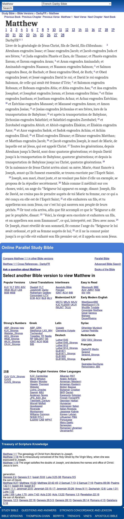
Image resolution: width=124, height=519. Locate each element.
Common (44, 414)
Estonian (76, 395)
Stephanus (35, 330)
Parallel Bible (102, 258)
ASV (23, 287)
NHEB (33, 417)
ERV (17, 287)
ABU (41, 392)
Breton (63, 387)
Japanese (65, 411)
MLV (49, 298)
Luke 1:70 (21, 494)
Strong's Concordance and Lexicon (86, 510)
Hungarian (65, 403)
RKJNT (60, 307)
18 (106, 30)
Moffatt (42, 403)
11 (60, 30)
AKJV (13, 290)
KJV (6, 287)
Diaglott (34, 287)
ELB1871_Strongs (65, 353)
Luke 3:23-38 (53, 477)
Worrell (34, 403)
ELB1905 (61, 356)
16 (93, 30)
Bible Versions (25, 13)
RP (31, 339)
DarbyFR (41, 13)
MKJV (67, 302)
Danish (69, 392)
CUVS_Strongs (12, 382)
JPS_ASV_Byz (38, 398)
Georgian (65, 400)
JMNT (90, 290)
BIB (71, 293)
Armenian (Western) (70, 381)
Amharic (72, 379)
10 (54, 30)
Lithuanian (65, 417)
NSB (97, 290)
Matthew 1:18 (10, 457)
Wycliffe (86, 307)
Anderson (35, 395)
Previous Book (12, 17)
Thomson (44, 384)
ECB (32, 298)
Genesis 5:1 (24, 477)
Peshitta (94, 330)
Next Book (109, 17)
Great (85, 313)
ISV (83, 293)
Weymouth (87, 287)
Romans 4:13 (97, 500)
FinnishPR (74, 398)
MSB (12, 293)
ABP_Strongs (11, 328)
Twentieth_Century (40, 400)
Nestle (48, 336)
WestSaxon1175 (90, 305)
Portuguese (66, 420)
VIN (88, 293)
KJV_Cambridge (39, 376)
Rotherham (36, 293)
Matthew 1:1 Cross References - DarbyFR (26, 264)
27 (55, 35)
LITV (45, 295)
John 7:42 (33, 494)
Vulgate (60, 328)
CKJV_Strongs (12, 344)
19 (112, 30)
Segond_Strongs (90, 355)
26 (48, 35)
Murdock (97, 328)
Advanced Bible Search (108, 264)
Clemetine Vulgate (65, 330)
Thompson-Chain (38, 516)
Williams (34, 414)
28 (62, 35)
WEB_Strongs (11, 339)
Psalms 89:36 (102, 483)
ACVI (65, 293)
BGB (45, 341)
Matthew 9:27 (10, 483)
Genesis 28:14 (81, 500)
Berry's (58, 516)
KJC (58, 305)
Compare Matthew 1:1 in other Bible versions (28, 258)
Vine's (87, 516)
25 (41, 35)
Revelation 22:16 (89, 494)
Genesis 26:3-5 (45, 500)
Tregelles (35, 336)
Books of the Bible (105, 269)
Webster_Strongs (13, 333)
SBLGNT (39, 339)
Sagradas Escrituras (92, 364)
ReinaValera (88, 367)
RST (72, 376)
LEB (19, 290)
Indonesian (66, 406)
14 (80, 30)
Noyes (44, 395)
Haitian (74, 400)
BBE (96, 287)
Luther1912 (62, 345)
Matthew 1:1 (10, 454)
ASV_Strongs (11, 336)
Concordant (36, 295)
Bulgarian (65, 390)
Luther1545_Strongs (67, 343)
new (22, 328)
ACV (38, 298)
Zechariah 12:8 (97, 489)
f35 (46, 339)
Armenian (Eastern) (70, 384)
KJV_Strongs (11, 330)
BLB (43, 298)
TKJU (68, 307)
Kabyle (75, 411)
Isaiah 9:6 (17, 486)
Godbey (47, 293)
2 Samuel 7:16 (85, 483)
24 (35, 35)
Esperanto (65, 395)
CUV (6, 376)
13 (73, 30)
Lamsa (85, 330)
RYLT (40, 417)
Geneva (92, 313)
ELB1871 (61, 351)
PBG (74, 417)
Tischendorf (36, 333)
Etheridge (87, 328)
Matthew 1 (67, 17)
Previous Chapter (31, 17)
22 (21, 35)
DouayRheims (89, 318)
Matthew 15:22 (28, 483)
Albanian (64, 376)
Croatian (75, 390)
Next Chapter (95, 17)
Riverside (35, 409)
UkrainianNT (66, 431)
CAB (41, 420)
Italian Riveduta (68, 409)
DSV (84, 340)
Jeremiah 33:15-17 (44, 489)
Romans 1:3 (72, 494)
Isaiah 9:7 (29, 486)
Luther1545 (62, 340)
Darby (45, 290)
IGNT (59, 293)
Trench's (73, 516)
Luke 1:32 (8, 491)
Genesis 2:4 (9, 477)
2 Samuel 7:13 (67, 483)
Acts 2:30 (45, 494)
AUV (84, 290)
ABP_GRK (35, 328)
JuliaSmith (35, 290)
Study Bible (8, 13)
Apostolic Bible (106, 516)
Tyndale (95, 307)
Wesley (34, 381)
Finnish (64, 398)
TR (42, 336)
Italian (75, 406)
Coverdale (87, 310)
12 (66, 30)
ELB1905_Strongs (65, 359)
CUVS (7, 379)
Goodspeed (36, 406)
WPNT (48, 420)
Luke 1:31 (112, 489)
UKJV (73, 305)
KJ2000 (65, 305)
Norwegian (65, 425)
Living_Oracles (38, 390)
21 (14, 35)
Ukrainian (77, 428)
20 (7, 35)
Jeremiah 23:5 (25, 489)
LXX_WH (47, 330)
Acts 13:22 (58, 494)
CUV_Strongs (17, 376)
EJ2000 (34, 420)
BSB (6, 293)
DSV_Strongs (94, 340)
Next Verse (80, 17)
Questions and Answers (38, 510)
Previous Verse (51, 17)
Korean (64, 414)
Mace (33, 379)
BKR (62, 392)
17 (99, 30)
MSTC (59, 302)
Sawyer (34, 392)
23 (28, 35)
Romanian (65, 428)
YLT (12, 287)
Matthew (54, 13)
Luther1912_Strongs (67, 348)
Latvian (72, 414)
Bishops (86, 316)
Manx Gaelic (66, 422)
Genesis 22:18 (27, 500)
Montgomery (36, 411)
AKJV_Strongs (12, 341)
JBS (97, 367)
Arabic (63, 379)
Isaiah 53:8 (38, 477)
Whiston (41, 379)
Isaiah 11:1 (9, 489)
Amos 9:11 (81, 489)
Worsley (43, 381)
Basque (72, 387)
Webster (34, 387)
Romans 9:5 (69, 477)
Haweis (34, 384)
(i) (19, 39)
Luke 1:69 (8, 494)
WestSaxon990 (90, 302)
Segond (86, 352)
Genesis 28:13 (63, 500)
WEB (7, 290)
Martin (95, 349)
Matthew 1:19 (10, 462)
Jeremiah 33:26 (65, 489)
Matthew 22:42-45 (48, 483)
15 (86, 30)
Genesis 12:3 (10, 500)
